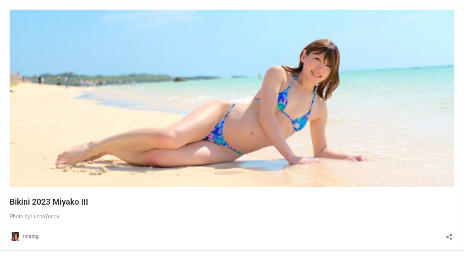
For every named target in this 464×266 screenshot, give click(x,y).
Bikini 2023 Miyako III (49, 202)
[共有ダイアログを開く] (449, 234)
